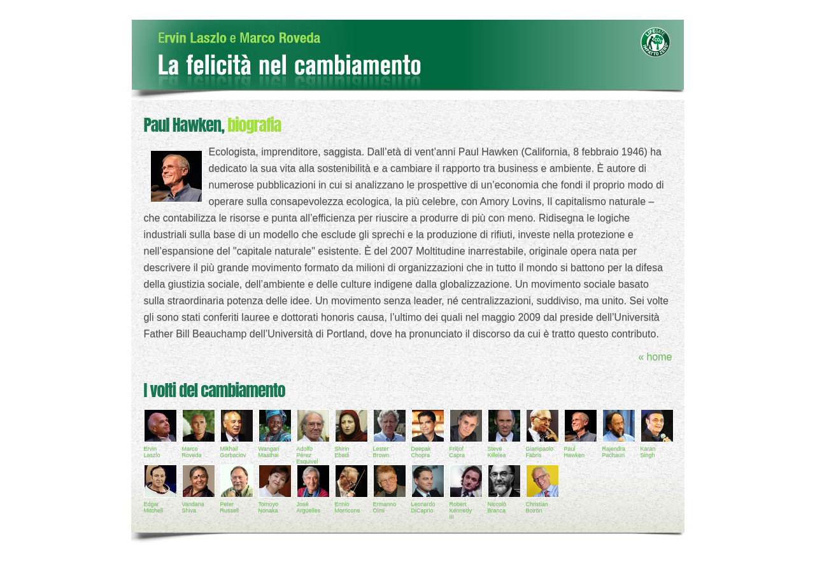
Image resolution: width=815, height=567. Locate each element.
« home (655, 356)
